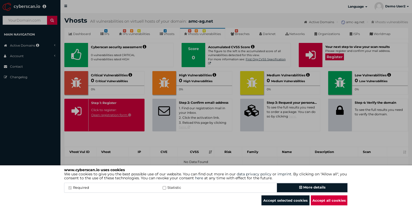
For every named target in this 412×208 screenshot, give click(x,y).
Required (78, 187)
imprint (284, 174)
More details (312, 187)
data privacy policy (254, 174)
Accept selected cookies (285, 200)
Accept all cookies (329, 200)
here (199, 178)
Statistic (172, 187)
